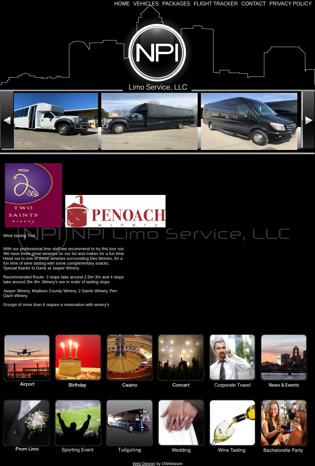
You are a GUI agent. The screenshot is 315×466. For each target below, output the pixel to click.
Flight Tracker (216, 3)
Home (122, 3)
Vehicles (146, 3)
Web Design (143, 463)
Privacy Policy (290, 3)
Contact (253, 3)
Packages (176, 3)
